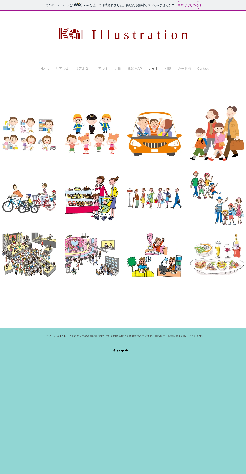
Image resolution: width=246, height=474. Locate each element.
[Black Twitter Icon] (122, 351)
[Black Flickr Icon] (118, 351)
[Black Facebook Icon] (114, 351)
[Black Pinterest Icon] (127, 351)
